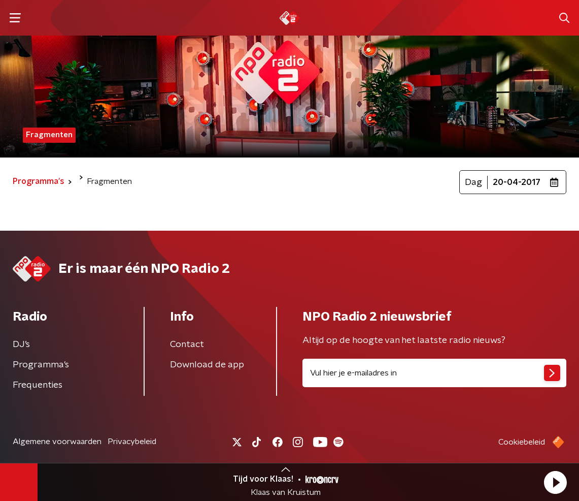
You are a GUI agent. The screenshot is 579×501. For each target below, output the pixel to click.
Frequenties (37, 385)
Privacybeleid (132, 441)
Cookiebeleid (521, 442)
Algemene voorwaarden (57, 441)
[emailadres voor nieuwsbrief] (434, 373)
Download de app (207, 364)
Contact (187, 344)
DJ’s (21, 344)
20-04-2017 (516, 182)
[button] (555, 482)
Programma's (41, 364)
